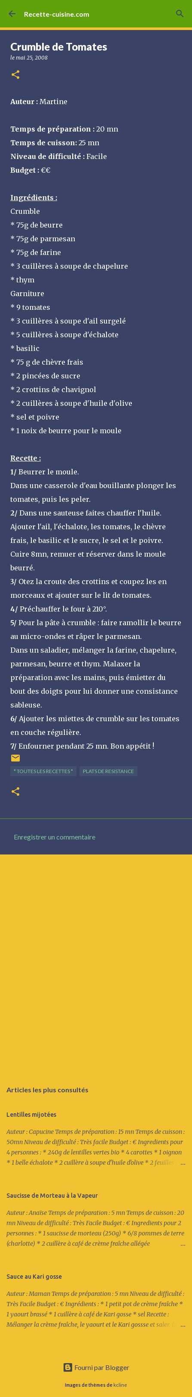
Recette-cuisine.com (56, 14)
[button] (15, 75)
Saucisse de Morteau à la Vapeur (52, 1195)
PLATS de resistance (108, 771)
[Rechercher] (180, 13)
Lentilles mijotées (31, 1114)
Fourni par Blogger (96, 1367)
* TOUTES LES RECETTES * (43, 771)
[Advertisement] (96, 963)
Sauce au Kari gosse (34, 1276)
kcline (120, 1385)
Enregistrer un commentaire (54, 837)
